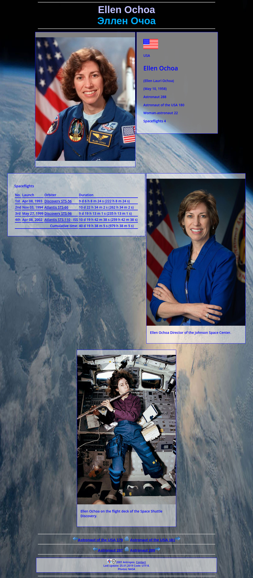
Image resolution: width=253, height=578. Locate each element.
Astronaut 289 (145, 550)
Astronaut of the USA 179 (98, 540)
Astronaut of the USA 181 (155, 540)
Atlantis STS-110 (57, 219)
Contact (141, 562)
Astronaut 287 (108, 550)
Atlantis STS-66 (56, 207)
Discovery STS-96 (58, 213)
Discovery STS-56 (58, 201)
